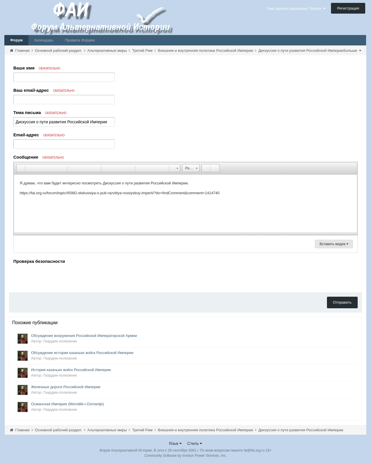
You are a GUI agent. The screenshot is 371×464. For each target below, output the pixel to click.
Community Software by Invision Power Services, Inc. (185, 456)
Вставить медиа (333, 244)
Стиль (194, 443)
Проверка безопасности (39, 261)
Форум (16, 40)
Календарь (43, 40)
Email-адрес (39, 134)
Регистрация (348, 8)
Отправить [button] (342, 302)
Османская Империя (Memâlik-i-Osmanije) (67, 404)
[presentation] (57, 276)
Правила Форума (80, 40)
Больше (352, 50)
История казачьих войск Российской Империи (71, 370)
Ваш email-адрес (43, 90)
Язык (175, 443)
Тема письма (40, 112)
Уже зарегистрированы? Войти (296, 8)
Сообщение (38, 157)
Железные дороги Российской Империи (65, 387)
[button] (21, 168)
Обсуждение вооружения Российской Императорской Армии (84, 335)
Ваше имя (36, 67)
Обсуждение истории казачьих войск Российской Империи (82, 353)
